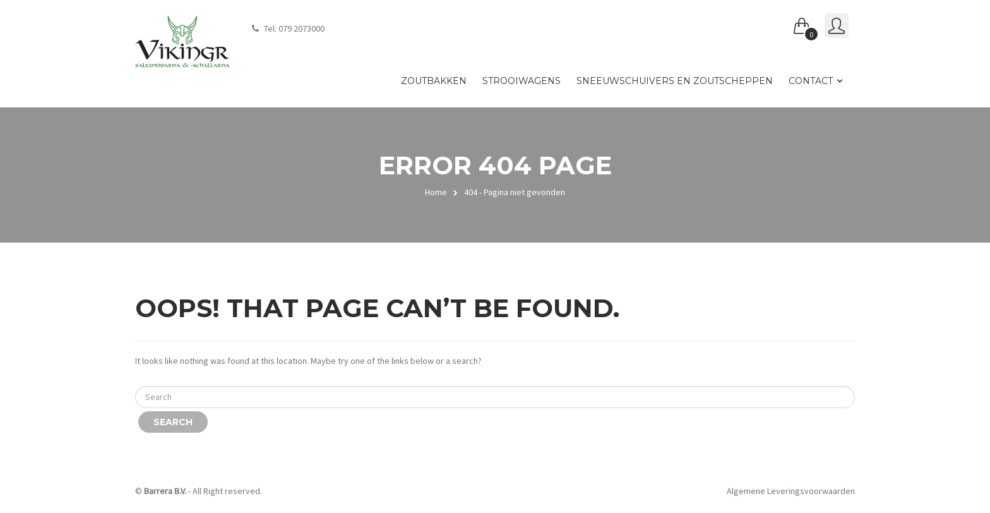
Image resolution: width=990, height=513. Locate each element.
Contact (811, 81)
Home (436, 192)
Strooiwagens (521, 81)
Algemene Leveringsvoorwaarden (791, 491)
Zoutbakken (434, 81)
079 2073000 (301, 28)
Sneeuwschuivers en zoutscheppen (674, 81)
